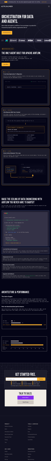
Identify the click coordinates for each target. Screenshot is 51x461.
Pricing (6, 442)
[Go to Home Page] (24, 6)
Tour (6, 445)
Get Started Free (7, 32)
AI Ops (6, 454)
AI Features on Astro (9, 434)
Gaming (29, 457)
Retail (29, 459)
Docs (29, 434)
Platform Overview (9, 429)
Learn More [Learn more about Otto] (5, 64)
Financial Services (31, 454)
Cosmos (29, 429)
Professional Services (32, 437)
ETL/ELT (6, 459)
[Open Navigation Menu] (49, 6)
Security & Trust (8, 440)
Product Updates (31, 440)
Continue (41, 382)
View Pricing (25, 405)
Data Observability (8, 457)
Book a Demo (25, 400)
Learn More (30, 442)
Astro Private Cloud (9, 437)
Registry (29, 432)
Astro (6, 432)
